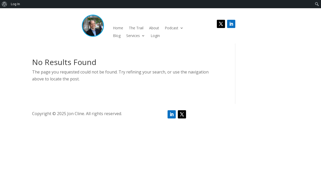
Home (118, 28)
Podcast (171, 28)
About (154, 28)
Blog (117, 36)
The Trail (136, 28)
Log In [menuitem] (15, 4)
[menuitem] (4, 4)
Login (155, 36)
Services (133, 36)
